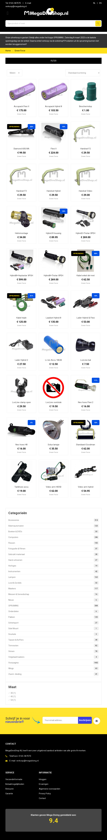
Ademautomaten (53, 526)
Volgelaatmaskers (53, 657)
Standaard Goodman (85, 444)
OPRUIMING (53, 605)
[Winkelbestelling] (82, 72)
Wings (53, 668)
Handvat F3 (21, 191)
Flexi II (53, 148)
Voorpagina (53, 662)
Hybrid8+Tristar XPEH (53, 275)
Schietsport (53, 622)
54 (12, 700)
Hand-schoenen (53, 560)
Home (8, 51)
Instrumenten (53, 571)
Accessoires (53, 520)
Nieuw (53, 600)
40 (12, 696)
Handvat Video (85, 191)
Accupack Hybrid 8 (53, 106)
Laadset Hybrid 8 (53, 318)
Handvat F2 (85, 148)
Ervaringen (43, 784)
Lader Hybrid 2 (21, 360)
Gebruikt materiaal (53, 554)
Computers (53, 537)
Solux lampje (53, 444)
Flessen (53, 543)
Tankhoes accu (21, 487)
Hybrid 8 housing (53, 233)
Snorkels (53, 634)
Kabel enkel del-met (86, 275)
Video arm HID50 (53, 487)
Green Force (20, 51)
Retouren (9, 789)
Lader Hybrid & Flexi (86, 318)
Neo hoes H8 (21, 444)
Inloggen (42, 779)
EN (100, 3)
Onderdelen (53, 611)
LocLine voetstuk (53, 402)
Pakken (53, 617)
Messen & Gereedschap (53, 594)
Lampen (53, 577)
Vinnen (53, 651)
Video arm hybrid (85, 487)
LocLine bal (85, 360)
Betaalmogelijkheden (14, 784)
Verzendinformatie (13, 779)
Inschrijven (85, 720)
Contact (42, 798)
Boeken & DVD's (53, 531)
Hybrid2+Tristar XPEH (85, 233)
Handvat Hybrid (53, 191)
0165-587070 (15, 3)
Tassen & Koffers (53, 640)
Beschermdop (85, 106)
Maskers (53, 588)
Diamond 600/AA (21, 148)
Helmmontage (21, 233)
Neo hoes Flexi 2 (85, 402)
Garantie (9, 793)
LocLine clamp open (21, 402)
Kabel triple (21, 318)
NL (94, 3)
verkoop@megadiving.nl (16, 6)
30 (12, 693)
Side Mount (53, 628)
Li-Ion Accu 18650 (53, 360)
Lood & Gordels (53, 583)
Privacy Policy (45, 793)
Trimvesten (53, 645)
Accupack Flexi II (21, 106)
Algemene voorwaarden (49, 789)
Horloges (53, 565)
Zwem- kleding (53, 674)
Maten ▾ (14, 73)
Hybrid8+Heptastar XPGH (21, 275)
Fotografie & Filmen (53, 548)
